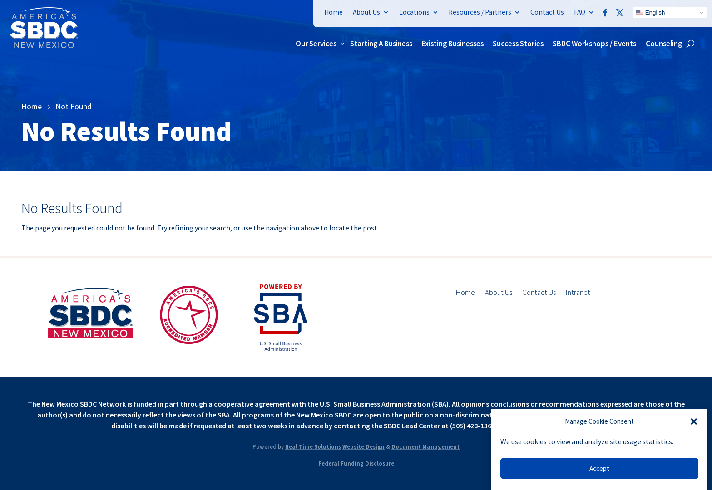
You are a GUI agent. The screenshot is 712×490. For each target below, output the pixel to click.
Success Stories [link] (518, 43)
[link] (44, 45)
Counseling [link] (664, 43)
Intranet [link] (578, 293)
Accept (599, 468)
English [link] (650, 12)
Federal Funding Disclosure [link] (356, 463)
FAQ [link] (579, 12)
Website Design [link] (363, 446)
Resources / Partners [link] (480, 12)
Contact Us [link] (547, 12)
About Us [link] (366, 12)
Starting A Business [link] (381, 43)
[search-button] (690, 43)
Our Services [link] (316, 43)
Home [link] (333, 12)
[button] (693, 421)
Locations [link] (414, 12)
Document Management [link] (425, 446)
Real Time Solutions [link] (313, 446)
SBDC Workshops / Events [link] (594, 43)
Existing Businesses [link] (452, 43)
